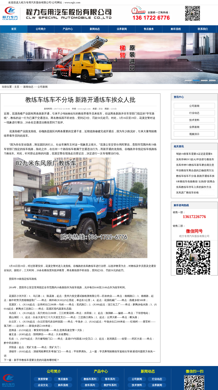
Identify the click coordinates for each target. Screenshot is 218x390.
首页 (13, 29)
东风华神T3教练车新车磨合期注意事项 (195, 166)
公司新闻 (43, 86)
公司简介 (41, 29)
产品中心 (68, 29)
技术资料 (194, 120)
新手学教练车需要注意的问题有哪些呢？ (36, 360)
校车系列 (90, 385)
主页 (16, 86)
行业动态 (194, 113)
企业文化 (43, 385)
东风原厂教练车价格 (187, 192)
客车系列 (110, 379)
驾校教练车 (69, 113)
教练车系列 (90, 379)
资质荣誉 (43, 379)
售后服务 (149, 29)
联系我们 (203, 29)
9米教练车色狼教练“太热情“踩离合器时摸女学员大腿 (195, 182)
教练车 (10, 153)
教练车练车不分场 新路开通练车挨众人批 (195, 177)
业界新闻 (122, 29)
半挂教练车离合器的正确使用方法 (195, 170)
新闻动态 (95, 29)
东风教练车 (89, 266)
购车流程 (176, 29)
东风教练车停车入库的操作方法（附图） (193, 188)
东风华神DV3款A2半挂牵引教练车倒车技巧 (195, 160)
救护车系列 (110, 385)
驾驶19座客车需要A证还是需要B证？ (194, 155)
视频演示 (194, 134)
